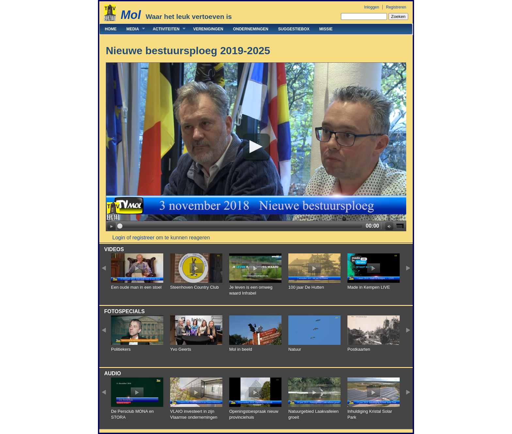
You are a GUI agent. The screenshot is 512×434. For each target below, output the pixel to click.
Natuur (294, 349)
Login (118, 237)
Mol (130, 15)
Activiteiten (166, 28)
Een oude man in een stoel (136, 287)
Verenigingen (208, 29)
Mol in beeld (240, 349)
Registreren (396, 7)
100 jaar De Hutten (306, 287)
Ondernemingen (250, 29)
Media (133, 28)
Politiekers (121, 349)
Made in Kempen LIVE (368, 287)
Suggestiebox (294, 29)
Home (111, 29)
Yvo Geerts (180, 349)
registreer (143, 237)
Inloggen (371, 7)
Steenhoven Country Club (194, 287)
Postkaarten (358, 349)
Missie (326, 29)
